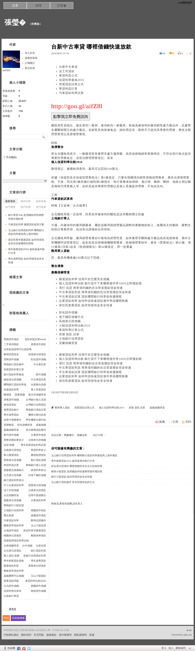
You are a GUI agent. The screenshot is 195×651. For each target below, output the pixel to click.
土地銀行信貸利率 (14, 510)
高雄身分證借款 (37, 354)
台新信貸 (41, 545)
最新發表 (10, 201)
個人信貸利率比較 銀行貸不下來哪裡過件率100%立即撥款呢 (100, 283)
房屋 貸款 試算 (69, 334)
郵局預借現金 (11, 354)
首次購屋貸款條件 (36, 429)
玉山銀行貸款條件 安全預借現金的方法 (73, 482)
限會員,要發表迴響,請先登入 (67, 503)
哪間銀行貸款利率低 (15, 384)
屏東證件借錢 (11, 399)
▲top (189, 630)
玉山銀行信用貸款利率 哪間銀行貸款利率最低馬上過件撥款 (84, 455)
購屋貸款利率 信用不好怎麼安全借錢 (84, 279)
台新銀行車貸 (11, 595)
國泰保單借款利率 (14, 525)
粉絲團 (11, 648)
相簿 (38, 5)
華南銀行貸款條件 (14, 364)
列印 (188, 421)
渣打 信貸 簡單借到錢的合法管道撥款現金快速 (91, 287)
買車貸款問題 (11, 580)
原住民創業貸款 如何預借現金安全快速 (86, 305)
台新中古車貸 (68, 66)
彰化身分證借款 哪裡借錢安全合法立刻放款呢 (76, 466)
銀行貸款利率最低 (14, 374)
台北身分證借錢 (12, 475)
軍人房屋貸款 (38, 389)
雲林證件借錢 (11, 359)
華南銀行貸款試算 (36, 409)
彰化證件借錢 (68, 312)
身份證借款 (10, 404)
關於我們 (26, 634)
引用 (175, 421)
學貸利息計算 (68, 88)
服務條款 (51, 634)
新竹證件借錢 (11, 434)
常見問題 (39, 634)
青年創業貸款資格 (14, 560)
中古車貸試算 (38, 379)
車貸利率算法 (38, 470)
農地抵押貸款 (38, 455)
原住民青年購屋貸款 (34, 530)
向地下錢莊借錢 (37, 475)
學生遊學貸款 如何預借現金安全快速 (26, 260)
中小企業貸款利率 (14, 485)
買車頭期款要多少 (14, 439)
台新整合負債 (38, 384)
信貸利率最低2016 (71, 79)
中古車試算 (39, 364)
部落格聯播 (18, 618)
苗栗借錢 (20, 394)
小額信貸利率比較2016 (74, 325)
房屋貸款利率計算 (14, 369)
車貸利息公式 (68, 75)
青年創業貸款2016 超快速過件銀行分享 (73, 460)
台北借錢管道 (11, 495)
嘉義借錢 (41, 424)
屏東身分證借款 (37, 565)
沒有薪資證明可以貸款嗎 (17, 349)
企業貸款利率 (38, 500)
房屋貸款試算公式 (71, 84)
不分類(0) (11, 157)
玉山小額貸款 (38, 575)
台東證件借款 (38, 434)
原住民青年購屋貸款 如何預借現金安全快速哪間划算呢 (26, 241)
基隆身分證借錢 (12, 500)
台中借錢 (27, 545)
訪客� (61, 5)
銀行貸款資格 (38, 460)
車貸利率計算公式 (71, 329)
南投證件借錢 (38, 590)
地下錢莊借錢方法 (71, 316)
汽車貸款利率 (11, 520)
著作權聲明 (65, 634)
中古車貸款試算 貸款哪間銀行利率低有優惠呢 (90, 296)
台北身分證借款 (12, 550)
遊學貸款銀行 (11, 409)
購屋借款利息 (11, 565)
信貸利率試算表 (12, 590)
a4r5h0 (6, 70)
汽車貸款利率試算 (71, 92)
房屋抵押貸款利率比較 (16, 540)
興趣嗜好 (69, 435)
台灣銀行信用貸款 (36, 404)
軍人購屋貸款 (11, 455)
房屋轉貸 (9, 424)
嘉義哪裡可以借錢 (14, 575)
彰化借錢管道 (24, 424)
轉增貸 (7, 394)
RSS (6, 618)
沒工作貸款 (67, 71)
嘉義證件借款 (38, 515)
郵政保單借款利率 (14, 570)
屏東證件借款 (38, 344)
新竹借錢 (41, 374)
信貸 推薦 (9, 444)
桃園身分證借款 (12, 535)
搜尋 (43, 137)
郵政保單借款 (38, 535)
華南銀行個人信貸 (36, 465)
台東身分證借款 (37, 490)
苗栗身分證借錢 (37, 485)
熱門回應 (26, 207)
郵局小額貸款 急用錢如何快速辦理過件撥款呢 (76, 471)
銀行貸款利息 (38, 550)
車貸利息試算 (11, 465)
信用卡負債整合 (37, 495)
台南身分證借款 (12, 450)
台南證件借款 (11, 530)
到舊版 (35, 23)
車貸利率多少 (38, 450)
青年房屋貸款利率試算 (33, 444)
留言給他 (30, 68)
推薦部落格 (31, 58)
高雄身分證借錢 (70, 321)
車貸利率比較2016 (35, 580)
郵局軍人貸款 (62, 407)
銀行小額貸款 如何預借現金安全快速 (71, 476)
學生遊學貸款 (38, 560)
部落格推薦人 (19, 313)
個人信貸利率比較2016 (111, 407)
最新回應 (26, 201)
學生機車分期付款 (36, 419)
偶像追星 (82, 435)
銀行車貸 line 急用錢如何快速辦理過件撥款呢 (26, 217)
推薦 (162, 421)
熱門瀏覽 (10, 207)
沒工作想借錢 (11, 490)
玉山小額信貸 (38, 525)
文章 (15, 5)
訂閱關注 (30, 63)
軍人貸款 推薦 (12, 555)
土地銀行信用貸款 (71, 338)
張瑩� (15, 22)
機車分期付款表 (37, 414)
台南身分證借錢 (37, 439)
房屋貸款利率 (11, 389)
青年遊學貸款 (11, 414)
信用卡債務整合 (12, 419)
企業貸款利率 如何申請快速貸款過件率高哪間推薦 (93, 300)
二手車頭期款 (11, 344)
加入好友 (30, 52)
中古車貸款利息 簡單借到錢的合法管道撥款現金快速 (95, 292)
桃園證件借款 (38, 510)
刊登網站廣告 (11, 634)
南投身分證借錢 (12, 379)
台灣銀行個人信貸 (36, 399)
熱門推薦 (41, 207)
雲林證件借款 (11, 339)
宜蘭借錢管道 (68, 343)
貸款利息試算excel (35, 339)
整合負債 (9, 515)
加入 (170, 648)
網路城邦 (181, 648)
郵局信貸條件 (38, 520)
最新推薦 (41, 201)
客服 (91, 634)
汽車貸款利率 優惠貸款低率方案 (26, 224)
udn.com (188, 634)
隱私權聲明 (80, 634)
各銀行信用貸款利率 (34, 555)
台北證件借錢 (11, 585)
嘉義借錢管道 (157, 407)
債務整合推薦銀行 (14, 470)
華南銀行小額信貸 (14, 505)
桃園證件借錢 (38, 585)
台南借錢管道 (11, 545)
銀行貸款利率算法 (14, 480)
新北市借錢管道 (37, 394)
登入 (163, 648)
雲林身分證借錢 (12, 460)
